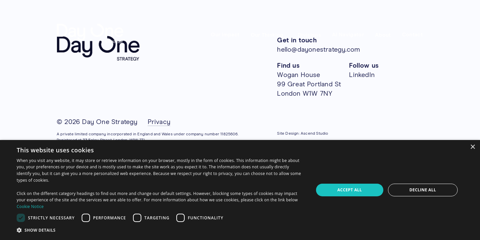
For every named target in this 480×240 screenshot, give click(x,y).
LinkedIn (362, 75)
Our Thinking (267, 35)
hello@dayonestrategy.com (318, 49)
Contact (412, 34)
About (383, 35)
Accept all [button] (349, 190)
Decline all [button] (422, 190)
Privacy (159, 122)
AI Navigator (348, 34)
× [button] (472, 147)
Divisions (309, 35)
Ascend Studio (314, 134)
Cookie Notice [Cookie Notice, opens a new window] (30, 206)
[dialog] (240, 190)
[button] (161, 230)
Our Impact (225, 34)
